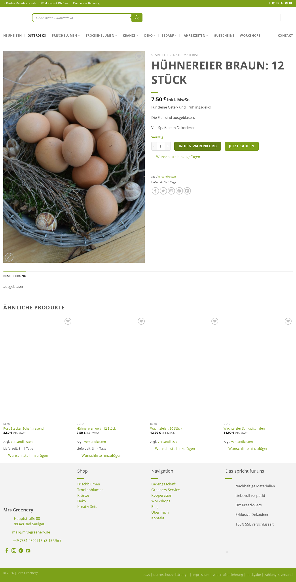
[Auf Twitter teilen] (163, 191)
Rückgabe (254, 575)
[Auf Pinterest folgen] (286, 3)
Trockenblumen (101, 35)
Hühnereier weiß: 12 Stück (96, 428)
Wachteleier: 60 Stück (166, 428)
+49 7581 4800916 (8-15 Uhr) (37, 540)
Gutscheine (224, 35)
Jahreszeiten (195, 35)
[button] (222, 157)
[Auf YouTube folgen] (290, 3)
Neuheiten (12, 35)
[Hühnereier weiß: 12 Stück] (111, 368)
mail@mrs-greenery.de (31, 532)
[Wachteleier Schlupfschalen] (258, 368)
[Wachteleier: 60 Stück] (184, 368)
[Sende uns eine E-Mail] (278, 3)
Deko (150, 35)
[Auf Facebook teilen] (155, 191)
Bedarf (169, 35)
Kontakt (285, 35)
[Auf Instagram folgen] (273, 3)
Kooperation (161, 495)
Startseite (160, 55)
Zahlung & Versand (278, 575)
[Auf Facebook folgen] (269, 3)
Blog (155, 506)
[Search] (136, 17)
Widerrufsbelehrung (228, 575)
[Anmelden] (273, 18)
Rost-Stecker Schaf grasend (23, 428)
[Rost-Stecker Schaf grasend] (37, 368)
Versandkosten (166, 176)
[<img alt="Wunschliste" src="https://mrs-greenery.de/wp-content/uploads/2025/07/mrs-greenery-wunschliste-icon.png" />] (263, 17)
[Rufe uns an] (282, 3)
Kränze (130, 35)
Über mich (160, 512)
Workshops (250, 35)
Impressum (200, 575)
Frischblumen (66, 35)
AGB (147, 575)
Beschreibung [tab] (14, 276)
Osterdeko (37, 35)
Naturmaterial (185, 55)
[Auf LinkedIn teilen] (187, 191)
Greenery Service (165, 489)
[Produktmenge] (160, 146)
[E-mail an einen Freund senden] (171, 191)
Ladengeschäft (163, 484)
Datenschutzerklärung (169, 575)
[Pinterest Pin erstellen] (179, 191)
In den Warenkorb (198, 146)
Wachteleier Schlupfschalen (244, 428)
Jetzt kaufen (241, 146)
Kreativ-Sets (87, 506)
